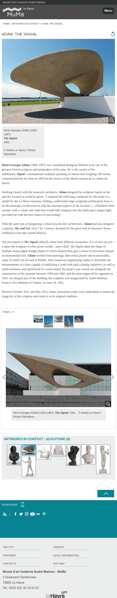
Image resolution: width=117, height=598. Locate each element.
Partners (9, 555)
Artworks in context (25, 23)
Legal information (66, 555)
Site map (59, 563)
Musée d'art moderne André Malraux (24, 2)
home (6, 23)
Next (113, 377)
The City (8, 547)
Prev (4, 377)
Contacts (9, 563)
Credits (58, 547)
